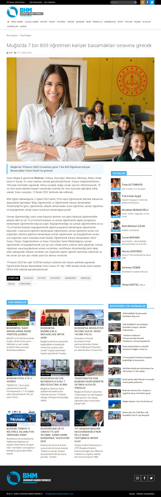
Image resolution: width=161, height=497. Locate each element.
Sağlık (23, 26)
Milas (11, 284)
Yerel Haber (17, 22)
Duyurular (12, 26)
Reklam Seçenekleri (145, 494)
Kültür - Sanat (47, 22)
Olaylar (146, 22)
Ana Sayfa (12, 35)
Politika (61, 22)
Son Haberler (49, 2)
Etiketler (13, 278)
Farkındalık (110, 22)
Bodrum (28, 278)
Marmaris (70, 278)
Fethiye (42, 278)
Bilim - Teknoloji (94, 22)
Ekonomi (80, 22)
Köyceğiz (55, 278)
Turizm (70, 22)
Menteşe (85, 278)
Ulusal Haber (32, 22)
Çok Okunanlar (35, 2)
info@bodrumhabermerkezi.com (59, 494)
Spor (120, 22)
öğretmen (24, 284)
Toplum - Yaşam (132, 22)
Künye (132, 494)
